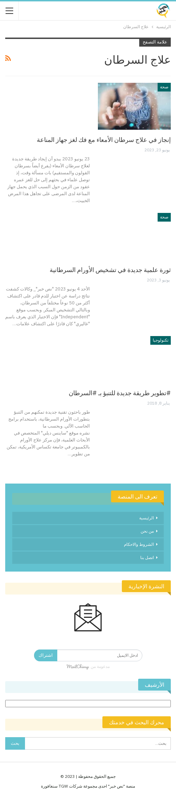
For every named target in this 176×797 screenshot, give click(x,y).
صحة (164, 86)
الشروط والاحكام (139, 544)
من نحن (147, 531)
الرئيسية (146, 517)
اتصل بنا (147, 557)
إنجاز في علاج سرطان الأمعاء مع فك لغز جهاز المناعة (104, 140)
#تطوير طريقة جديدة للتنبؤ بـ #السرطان (120, 393)
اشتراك (46, 655)
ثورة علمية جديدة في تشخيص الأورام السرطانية (110, 270)
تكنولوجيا (160, 340)
